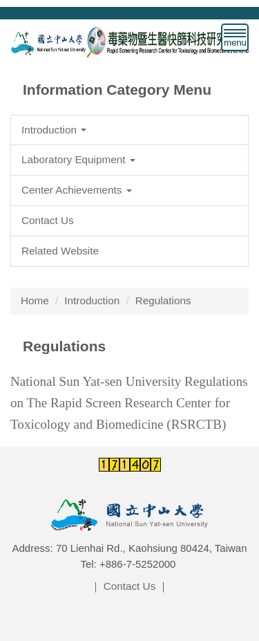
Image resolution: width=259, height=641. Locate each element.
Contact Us (130, 586)
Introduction (91, 300)
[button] (129, 130)
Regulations (163, 300)
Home (35, 300)
